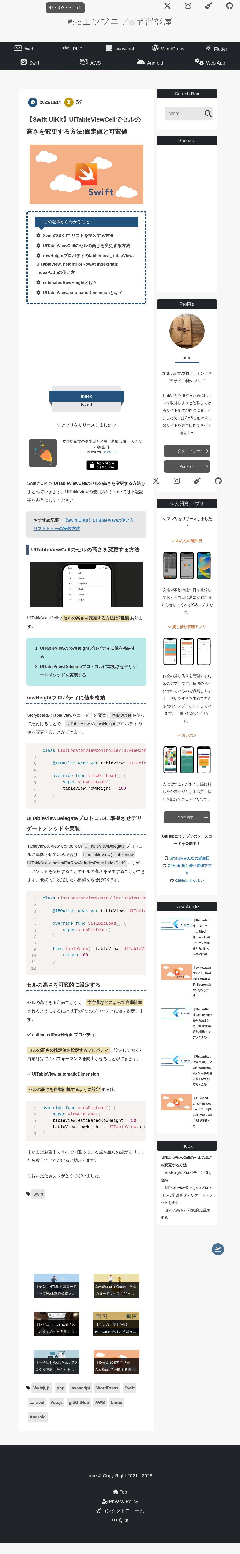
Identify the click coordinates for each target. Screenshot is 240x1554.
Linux (116, 1413)
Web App (206, 66)
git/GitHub (79, 1413)
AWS (99, 66)
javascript (124, 50)
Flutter (220, 50)
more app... (187, 827)
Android (152, 66)
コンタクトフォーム (187, 460)
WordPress (172, 50)
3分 (79, 112)
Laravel (37, 1413)
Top (120, 1502)
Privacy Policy (120, 1511)
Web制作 (42, 1398)
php (60, 1398)
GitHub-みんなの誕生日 (189, 868)
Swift (43, 66)
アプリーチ (110, 462)
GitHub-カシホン (189, 890)
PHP (77, 50)
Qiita (120, 1530)
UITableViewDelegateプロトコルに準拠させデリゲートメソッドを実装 (187, 1204)
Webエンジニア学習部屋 (120, 21)
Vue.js (56, 1413)
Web (29, 50)
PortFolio (187, 476)
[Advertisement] (86, 353)
